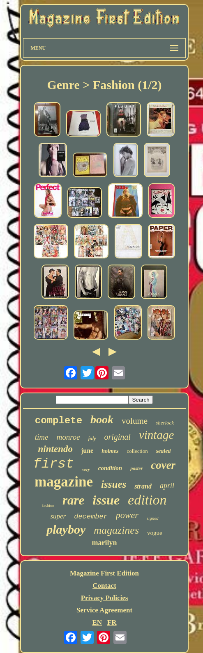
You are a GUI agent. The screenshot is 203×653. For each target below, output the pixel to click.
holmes (110, 451)
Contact (104, 585)
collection (137, 451)
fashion (48, 505)
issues (113, 484)
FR (112, 622)
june (87, 450)
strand (143, 486)
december (91, 517)
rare (73, 500)
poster (136, 468)
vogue (154, 533)
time (41, 437)
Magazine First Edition (104, 573)
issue (106, 500)
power (127, 515)
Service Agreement (104, 610)
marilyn (104, 543)
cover (163, 465)
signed (153, 518)
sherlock (165, 423)
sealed (163, 451)
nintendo (55, 449)
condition (110, 468)
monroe (68, 437)
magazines (116, 530)
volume (135, 421)
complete (58, 420)
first (53, 464)
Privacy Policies (104, 598)
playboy (65, 529)
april (167, 486)
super (58, 516)
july (92, 438)
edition (147, 499)
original (117, 436)
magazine (64, 482)
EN (97, 622)
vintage (156, 434)
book (101, 419)
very (86, 469)
